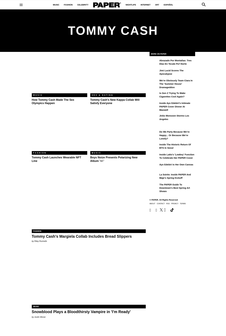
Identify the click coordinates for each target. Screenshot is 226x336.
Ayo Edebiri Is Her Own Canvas (176, 164)
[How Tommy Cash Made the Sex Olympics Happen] (59, 74)
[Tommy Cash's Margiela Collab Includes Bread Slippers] (89, 200)
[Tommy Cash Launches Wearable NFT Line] (59, 132)
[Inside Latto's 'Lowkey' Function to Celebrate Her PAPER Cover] (154, 156)
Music (56, 5)
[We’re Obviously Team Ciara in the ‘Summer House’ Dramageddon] (154, 82)
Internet (145, 5)
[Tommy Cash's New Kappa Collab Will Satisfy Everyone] (118, 74)
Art (157, 5)
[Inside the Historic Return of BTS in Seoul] (154, 146)
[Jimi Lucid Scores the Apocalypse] (154, 72)
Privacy (174, 203)
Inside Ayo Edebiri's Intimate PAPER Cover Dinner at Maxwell (174, 106)
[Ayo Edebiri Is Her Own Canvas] (154, 167)
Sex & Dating (102, 95)
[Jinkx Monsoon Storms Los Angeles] (154, 118)
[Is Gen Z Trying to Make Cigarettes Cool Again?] (154, 95)
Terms (183, 203)
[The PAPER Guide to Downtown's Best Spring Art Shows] (154, 187)
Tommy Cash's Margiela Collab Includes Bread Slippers (82, 236)
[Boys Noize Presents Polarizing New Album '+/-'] (118, 132)
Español (168, 5)
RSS (168, 203)
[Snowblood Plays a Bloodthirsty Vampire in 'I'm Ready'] (89, 276)
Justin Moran (40, 317)
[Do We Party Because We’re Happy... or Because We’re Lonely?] (154, 134)
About (152, 203)
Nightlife (131, 5)
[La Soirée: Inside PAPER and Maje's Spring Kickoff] (154, 177)
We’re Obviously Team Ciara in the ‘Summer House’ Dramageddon (176, 84)
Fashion (68, 5)
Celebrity (82, 5)
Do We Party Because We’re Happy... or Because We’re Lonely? (174, 135)
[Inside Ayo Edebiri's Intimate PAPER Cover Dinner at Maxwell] (154, 105)
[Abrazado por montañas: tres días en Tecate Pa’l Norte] (154, 62)
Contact (161, 203)
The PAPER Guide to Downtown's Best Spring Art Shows (174, 188)
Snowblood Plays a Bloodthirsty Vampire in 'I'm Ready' (81, 312)
